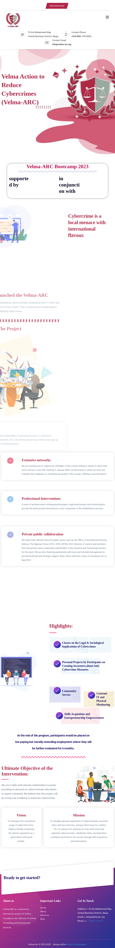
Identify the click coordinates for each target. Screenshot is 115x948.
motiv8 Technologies (76, 944)
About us (44, 915)
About (43, 911)
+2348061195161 (95, 921)
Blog (42, 919)
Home (43, 908)
